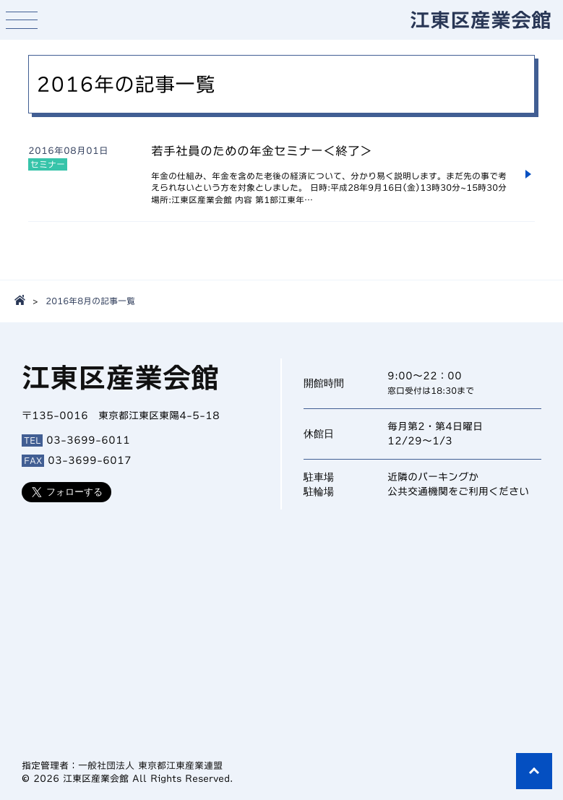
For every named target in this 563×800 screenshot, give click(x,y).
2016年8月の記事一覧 (90, 300)
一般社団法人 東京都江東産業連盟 (150, 765)
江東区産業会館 (480, 19)
